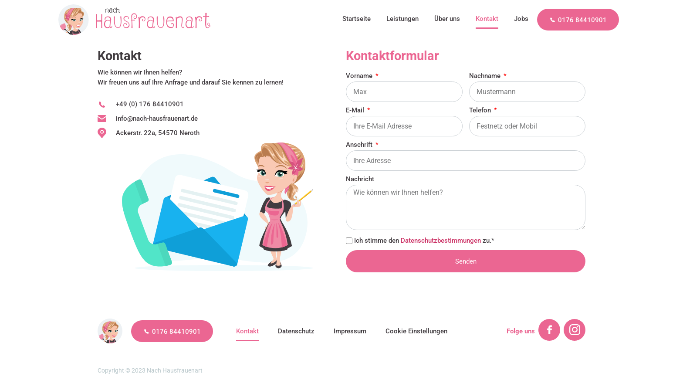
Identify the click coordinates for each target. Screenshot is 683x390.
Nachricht (360, 179)
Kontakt (487, 19)
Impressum (350, 331)
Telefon (481, 110)
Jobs (521, 19)
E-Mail (356, 110)
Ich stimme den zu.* (424, 240)
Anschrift (360, 145)
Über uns (447, 19)
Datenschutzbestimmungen (441, 240)
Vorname (360, 76)
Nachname (485, 76)
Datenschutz (296, 331)
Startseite (356, 19)
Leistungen (402, 19)
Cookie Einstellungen (416, 331)
